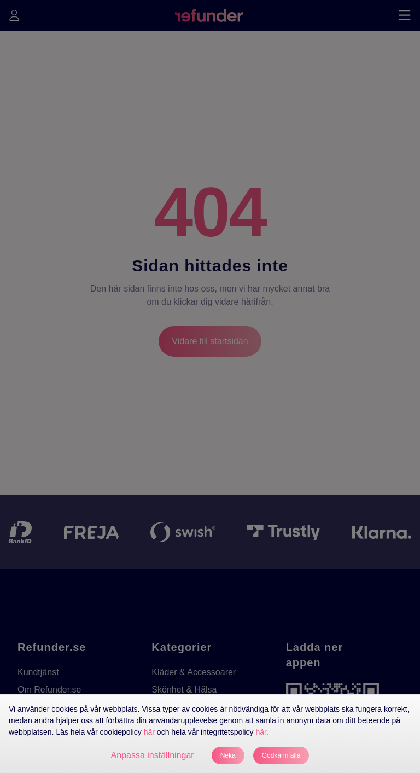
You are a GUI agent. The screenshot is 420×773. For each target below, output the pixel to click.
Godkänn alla (281, 755)
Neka (228, 755)
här (149, 732)
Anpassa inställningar (152, 755)
